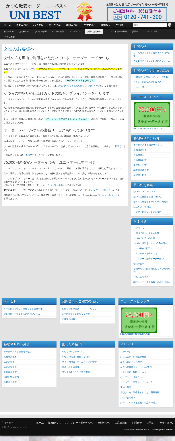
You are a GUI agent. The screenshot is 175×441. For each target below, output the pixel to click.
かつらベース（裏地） (54, 185)
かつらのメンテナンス (144, 191)
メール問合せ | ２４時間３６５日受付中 (23, 309)
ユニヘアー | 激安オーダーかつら (149, 258)
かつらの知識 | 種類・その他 (147, 196)
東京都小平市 (140, 165)
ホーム (40, 422)
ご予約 (150, 422)
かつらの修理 (41, 31)
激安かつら (54, 422)
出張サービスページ (35, 154)
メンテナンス (76, 31)
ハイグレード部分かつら (103, 190)
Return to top (165, 422)
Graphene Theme (164, 429)
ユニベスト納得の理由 (117, 31)
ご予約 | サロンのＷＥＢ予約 (147, 82)
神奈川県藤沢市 (141, 170)
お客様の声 (24, 31)
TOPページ (138, 228)
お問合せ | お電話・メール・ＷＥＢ (150, 77)
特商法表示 (10, 37)
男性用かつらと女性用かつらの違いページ (79, 85)
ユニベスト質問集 (142, 206)
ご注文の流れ (140, 87)
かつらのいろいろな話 (144, 238)
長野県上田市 (140, 175)
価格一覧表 (9, 31)
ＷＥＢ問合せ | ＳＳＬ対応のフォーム (151, 61)
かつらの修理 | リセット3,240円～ (150, 243)
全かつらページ (109, 195)
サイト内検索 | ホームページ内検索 (150, 201)
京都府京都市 (140, 150)
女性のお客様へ (94, 31)
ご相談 (116, 146)
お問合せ (137, 422)
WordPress (141, 429)
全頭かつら (104, 422)
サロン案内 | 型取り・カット (147, 248)
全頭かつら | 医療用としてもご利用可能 (139, 392)
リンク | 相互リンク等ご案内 (147, 212)
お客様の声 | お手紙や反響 (146, 233)
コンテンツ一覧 (151, 31)
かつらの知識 (58, 31)
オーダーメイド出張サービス (147, 144)
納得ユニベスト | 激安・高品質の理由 (151, 281)
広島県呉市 (138, 155)
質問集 (135, 31)
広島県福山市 (140, 160)
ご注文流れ (121, 422)
